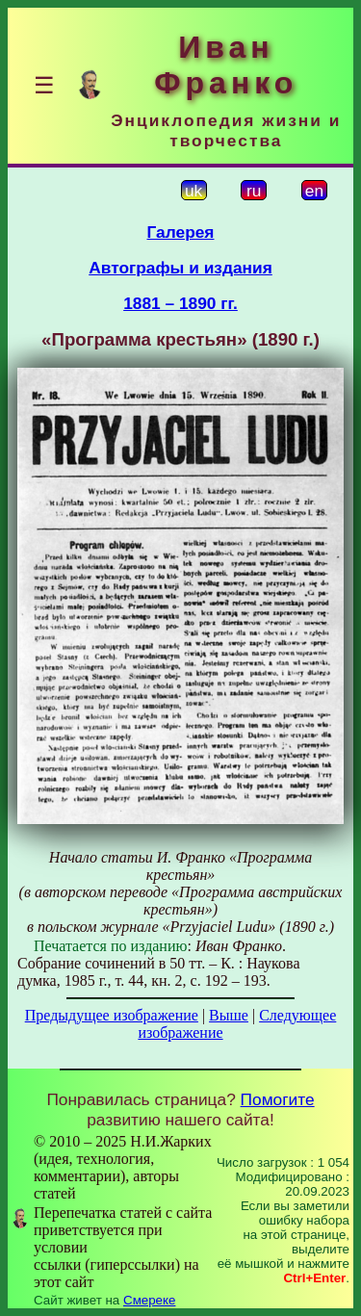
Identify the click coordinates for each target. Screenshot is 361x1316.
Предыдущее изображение (111, 1015)
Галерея (181, 232)
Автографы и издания (180, 267)
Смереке (149, 1300)
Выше (228, 1015)
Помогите (278, 1099)
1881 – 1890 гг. (180, 303)
